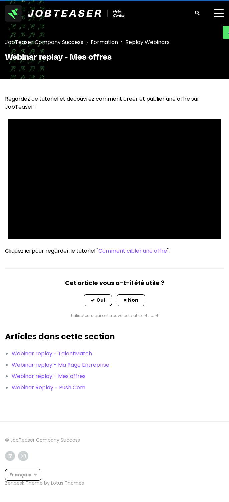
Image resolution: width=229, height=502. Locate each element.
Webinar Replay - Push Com (48, 387)
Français (20, 474)
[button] (98, 300)
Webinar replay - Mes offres (49, 376)
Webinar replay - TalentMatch (52, 353)
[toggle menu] (219, 13)
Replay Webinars (147, 42)
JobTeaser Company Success (44, 42)
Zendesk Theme (24, 483)
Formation (104, 42)
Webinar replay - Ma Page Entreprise (60, 365)
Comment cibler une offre (132, 251)
